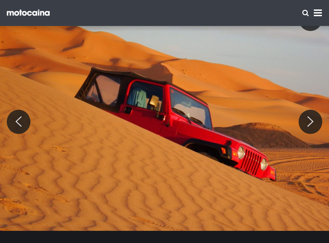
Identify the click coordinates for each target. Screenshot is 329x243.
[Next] (310, 122)
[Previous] (18, 122)
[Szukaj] (305, 13)
